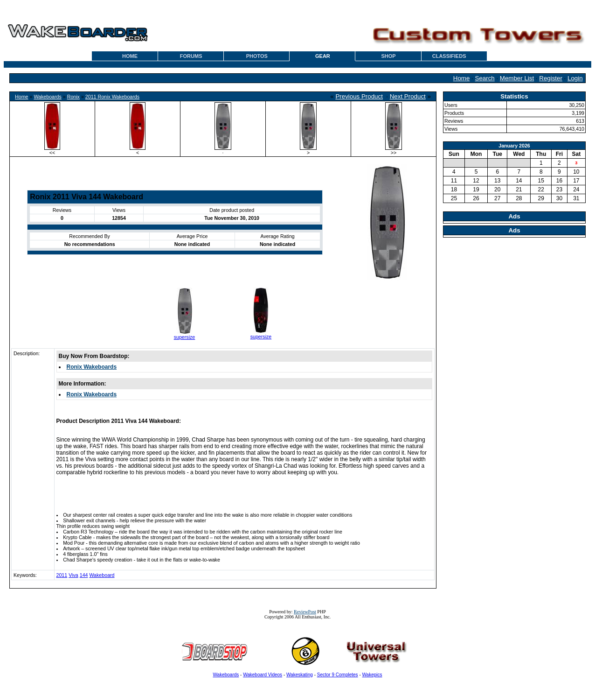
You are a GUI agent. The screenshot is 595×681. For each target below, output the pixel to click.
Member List (517, 78)
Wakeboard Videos (262, 674)
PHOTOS (257, 56)
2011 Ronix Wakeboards (112, 96)
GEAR (322, 56)
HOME (130, 56)
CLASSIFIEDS (449, 56)
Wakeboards (47, 96)
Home (461, 78)
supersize (184, 337)
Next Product (408, 96)
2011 (62, 575)
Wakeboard (101, 575)
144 (84, 575)
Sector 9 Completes (337, 674)
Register (550, 78)
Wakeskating (299, 674)
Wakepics (372, 674)
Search (485, 78)
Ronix (73, 96)
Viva (73, 575)
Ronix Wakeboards (92, 367)
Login (575, 78)
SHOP (388, 56)
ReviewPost (305, 611)
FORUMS (191, 56)
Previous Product (359, 96)
